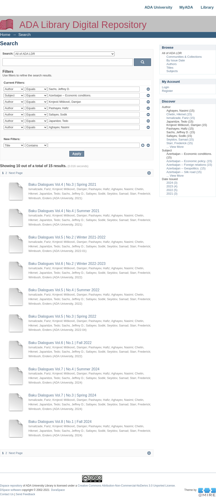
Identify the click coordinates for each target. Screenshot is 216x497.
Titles (169, 67)
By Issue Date (175, 60)
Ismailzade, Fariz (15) (180, 118)
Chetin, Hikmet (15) (179, 114)
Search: (8, 53)
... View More (175, 146)
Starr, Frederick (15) (179, 143)
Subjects (172, 71)
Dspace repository (11, 485)
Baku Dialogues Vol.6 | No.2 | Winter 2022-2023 (66, 264)
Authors (171, 64)
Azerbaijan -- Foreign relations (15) (189, 164)
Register (167, 91)
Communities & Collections (184, 56)
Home (5, 35)
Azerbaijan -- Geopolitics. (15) (186, 168)
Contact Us (7, 494)
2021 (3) (171, 193)
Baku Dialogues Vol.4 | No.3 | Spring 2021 (62, 184)
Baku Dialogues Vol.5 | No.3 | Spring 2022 (62, 316)
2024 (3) (171, 182)
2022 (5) (171, 190)
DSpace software (10, 490)
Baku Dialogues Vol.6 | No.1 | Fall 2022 (60, 343)
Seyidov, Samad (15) (180, 139)
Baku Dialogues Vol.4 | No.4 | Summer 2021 (63, 211)
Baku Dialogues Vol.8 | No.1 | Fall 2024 (60, 422)
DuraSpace (58, 490)
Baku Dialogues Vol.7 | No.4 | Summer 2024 (63, 369)
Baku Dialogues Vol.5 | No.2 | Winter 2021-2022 (66, 237)
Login (165, 87)
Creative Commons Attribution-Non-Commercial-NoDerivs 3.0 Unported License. (127, 485)
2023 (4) (171, 186)
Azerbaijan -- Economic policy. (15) (189, 161)
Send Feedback (25, 494)
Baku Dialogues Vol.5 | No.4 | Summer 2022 (63, 290)
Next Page (16, 173)
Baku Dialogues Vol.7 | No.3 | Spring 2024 (62, 395)
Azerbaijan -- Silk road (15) (184, 172)
